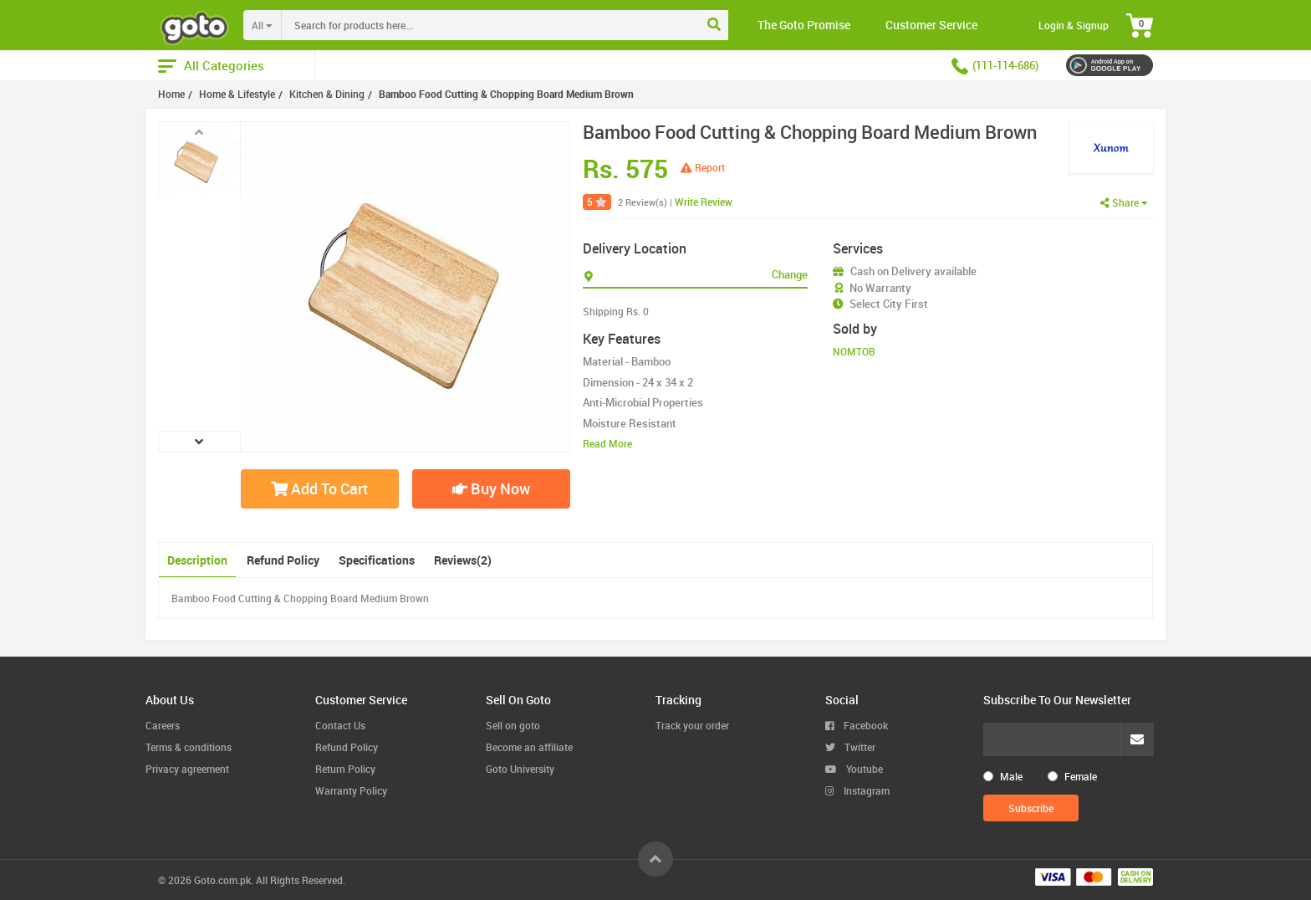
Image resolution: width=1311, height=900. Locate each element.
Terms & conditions (188, 747)
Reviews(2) (463, 560)
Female (1080, 776)
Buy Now (491, 488)
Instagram (857, 790)
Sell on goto (513, 725)
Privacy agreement (187, 768)
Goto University (520, 768)
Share (1124, 202)
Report (703, 167)
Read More (607, 443)
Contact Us (340, 725)
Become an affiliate (529, 747)
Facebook (856, 725)
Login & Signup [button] (1073, 25)
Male (1011, 776)
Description (197, 560)
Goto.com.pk (222, 880)
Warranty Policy (351, 790)
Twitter (850, 747)
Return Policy (345, 768)
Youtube (854, 768)
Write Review (703, 201)
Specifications (377, 560)
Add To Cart (319, 488)
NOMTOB (854, 351)
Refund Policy (283, 560)
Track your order (692, 725)
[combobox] (524, 25)
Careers (162, 725)
